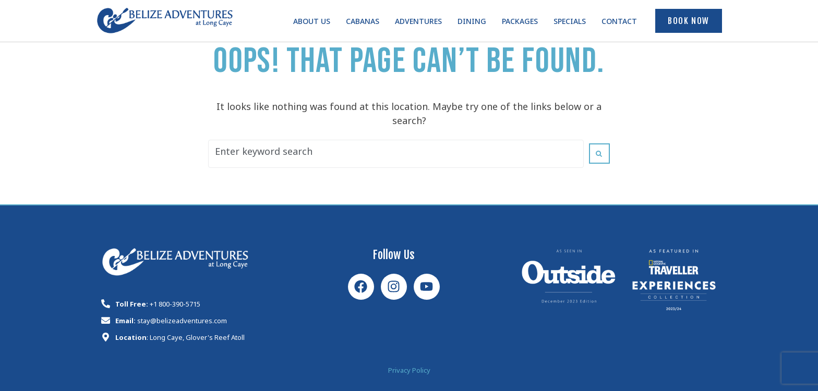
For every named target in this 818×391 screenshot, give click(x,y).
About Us (311, 23)
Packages (520, 23)
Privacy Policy (409, 372)
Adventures (418, 23)
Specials (570, 23)
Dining (472, 23)
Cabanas (362, 23)
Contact (619, 23)
